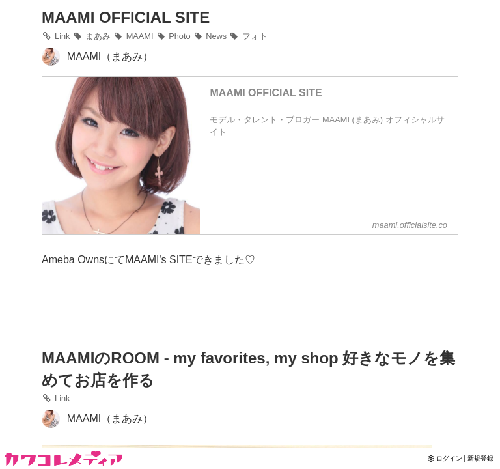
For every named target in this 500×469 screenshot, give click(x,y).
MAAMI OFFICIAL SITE (126, 17)
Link (56, 398)
